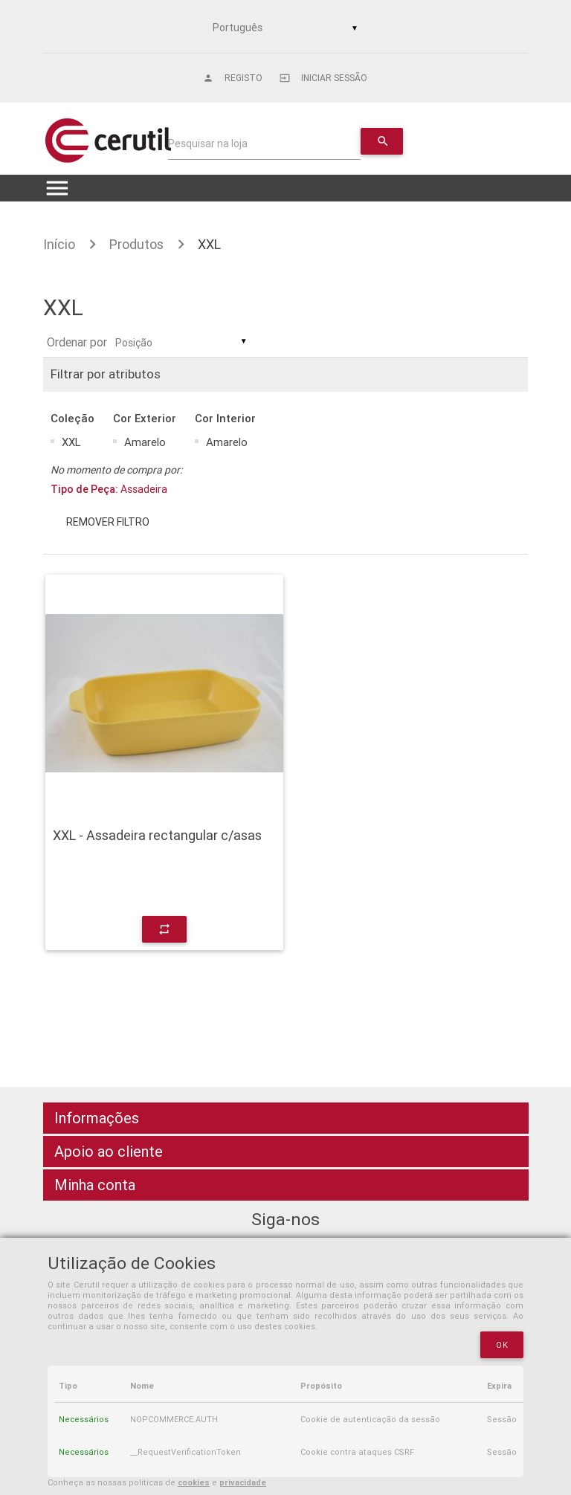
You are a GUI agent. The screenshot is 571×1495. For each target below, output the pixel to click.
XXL (209, 244)
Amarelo (145, 442)
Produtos (136, 244)
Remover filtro (107, 522)
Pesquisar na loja (208, 143)
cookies (194, 1482)
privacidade (242, 1482)
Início (59, 244)
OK (502, 1345)
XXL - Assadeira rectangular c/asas (157, 835)
